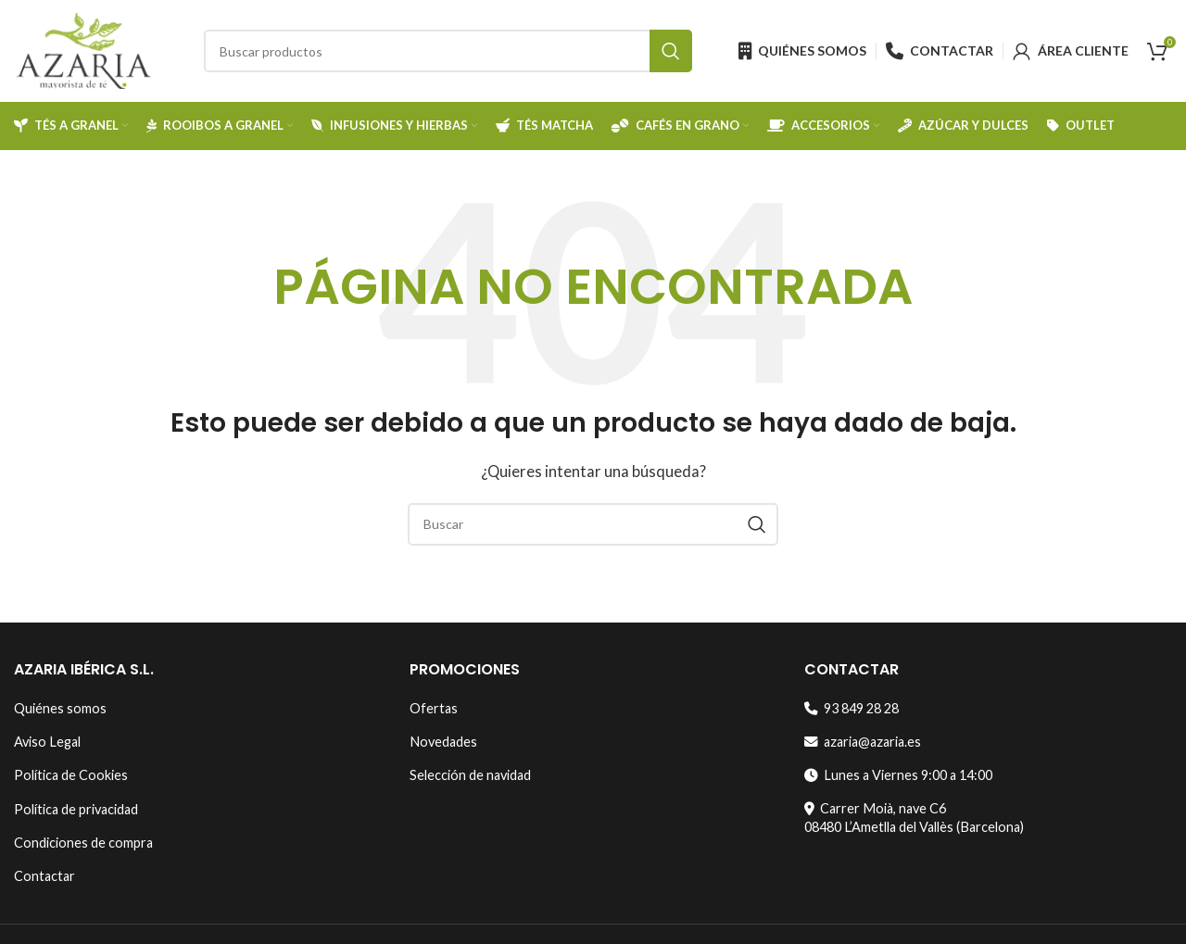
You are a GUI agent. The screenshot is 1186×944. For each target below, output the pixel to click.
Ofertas (434, 708)
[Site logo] (83, 49)
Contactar (44, 876)
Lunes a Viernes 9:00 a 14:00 (898, 775)
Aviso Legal (47, 741)
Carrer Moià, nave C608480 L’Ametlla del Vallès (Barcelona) (914, 817)
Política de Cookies (71, 775)
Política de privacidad (76, 809)
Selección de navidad (470, 775)
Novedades (443, 741)
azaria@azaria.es (862, 741)
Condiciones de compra (83, 842)
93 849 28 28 (851, 708)
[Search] (448, 51)
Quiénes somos (60, 708)
